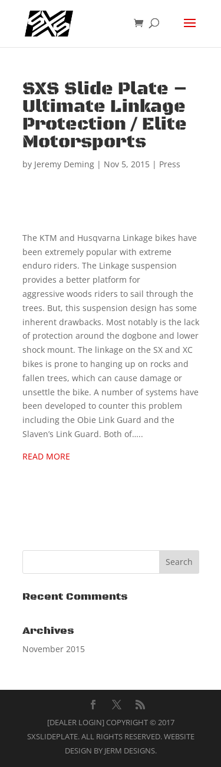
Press (169, 164)
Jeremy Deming (64, 164)
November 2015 (53, 648)
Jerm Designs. (130, 750)
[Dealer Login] (75, 722)
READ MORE (46, 456)
